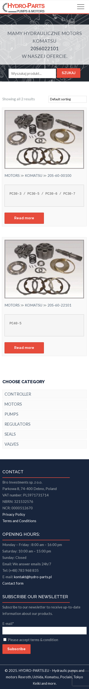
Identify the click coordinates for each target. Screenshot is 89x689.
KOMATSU (44, 41)
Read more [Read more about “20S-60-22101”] (24, 348)
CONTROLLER (18, 394)
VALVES (12, 444)
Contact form (12, 583)
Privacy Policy (13, 514)
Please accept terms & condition (33, 640)
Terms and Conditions (19, 521)
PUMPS (11, 414)
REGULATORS (17, 424)
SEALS (10, 434)
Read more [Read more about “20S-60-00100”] (24, 218)
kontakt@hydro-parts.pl (33, 577)
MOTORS (71, 33)
